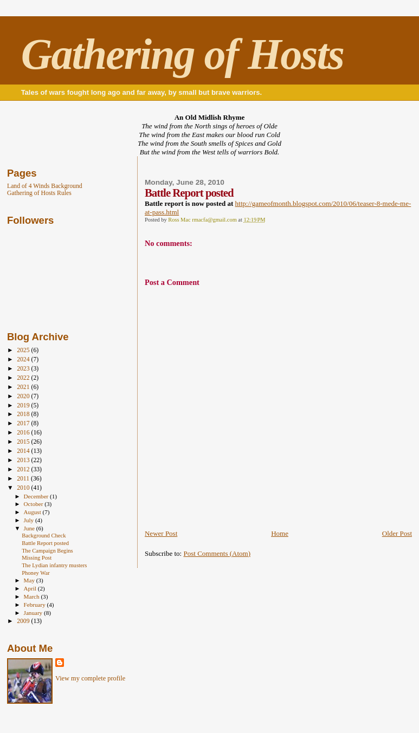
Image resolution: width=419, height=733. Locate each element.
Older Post (397, 533)
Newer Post (161, 533)
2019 (24, 405)
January (34, 612)
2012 (24, 469)
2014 (24, 451)
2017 (24, 423)
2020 (24, 396)
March (32, 596)
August (33, 512)
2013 (24, 460)
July (29, 520)
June (30, 528)
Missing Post (36, 558)
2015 (24, 441)
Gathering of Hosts (182, 54)
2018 (24, 414)
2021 (24, 387)
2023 (24, 368)
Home (279, 533)
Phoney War (36, 573)
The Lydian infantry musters (54, 565)
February (35, 604)
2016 (24, 432)
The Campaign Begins (47, 551)
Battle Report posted (45, 543)
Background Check (44, 536)
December (37, 496)
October (34, 504)
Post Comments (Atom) (216, 553)
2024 (24, 359)
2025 (24, 350)
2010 (24, 487)
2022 (24, 377)
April (31, 588)
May (30, 580)
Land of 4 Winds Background (44, 186)
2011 (24, 478)
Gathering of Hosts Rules (39, 193)
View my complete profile (90, 678)
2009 (24, 621)
